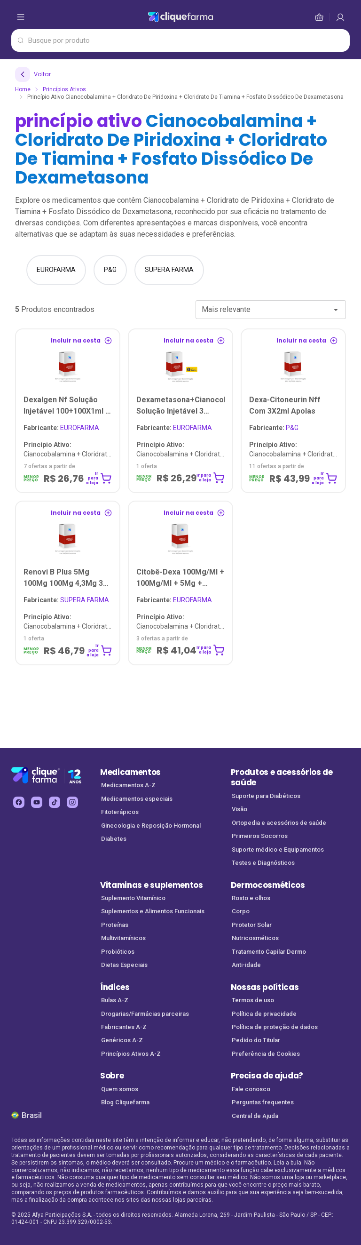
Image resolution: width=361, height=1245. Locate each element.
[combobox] (271, 309)
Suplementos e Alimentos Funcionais (152, 911)
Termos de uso (253, 1000)
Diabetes (113, 838)
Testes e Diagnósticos (263, 862)
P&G (273, 427)
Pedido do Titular (256, 1040)
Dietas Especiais (124, 964)
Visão (239, 809)
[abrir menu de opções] (20, 17)
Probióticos (117, 951)
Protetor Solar (252, 924)
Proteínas (114, 924)
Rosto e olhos (251, 898)
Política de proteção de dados (275, 1026)
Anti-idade (246, 964)
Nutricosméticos (255, 938)
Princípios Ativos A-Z (131, 1053)
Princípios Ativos (64, 89)
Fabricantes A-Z (124, 1026)
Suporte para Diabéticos (266, 795)
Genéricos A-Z (122, 1040)
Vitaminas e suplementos (151, 885)
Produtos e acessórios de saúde (282, 777)
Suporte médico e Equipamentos (278, 849)
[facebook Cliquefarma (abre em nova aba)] (18, 802)
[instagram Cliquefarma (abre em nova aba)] (72, 802)
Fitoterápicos (120, 811)
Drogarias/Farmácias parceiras (145, 1013)
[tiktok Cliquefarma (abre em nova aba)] (54, 802)
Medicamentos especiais (137, 798)
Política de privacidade (264, 1013)
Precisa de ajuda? (267, 1075)
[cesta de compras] (340, 16)
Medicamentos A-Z (128, 785)
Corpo (241, 911)
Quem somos (119, 1089)
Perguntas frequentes (263, 1102)
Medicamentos (130, 772)
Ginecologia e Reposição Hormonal (151, 825)
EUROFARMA (61, 427)
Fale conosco (251, 1089)
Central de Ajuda (255, 1115)
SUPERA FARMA (66, 600)
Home (23, 89)
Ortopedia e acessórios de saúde (279, 822)
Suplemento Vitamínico (133, 898)
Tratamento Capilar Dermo (269, 951)
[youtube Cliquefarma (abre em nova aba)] (36, 802)
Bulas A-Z (114, 1000)
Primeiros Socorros (260, 835)
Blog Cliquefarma (125, 1102)
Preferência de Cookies (266, 1053)
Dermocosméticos (268, 885)
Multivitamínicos (123, 938)
